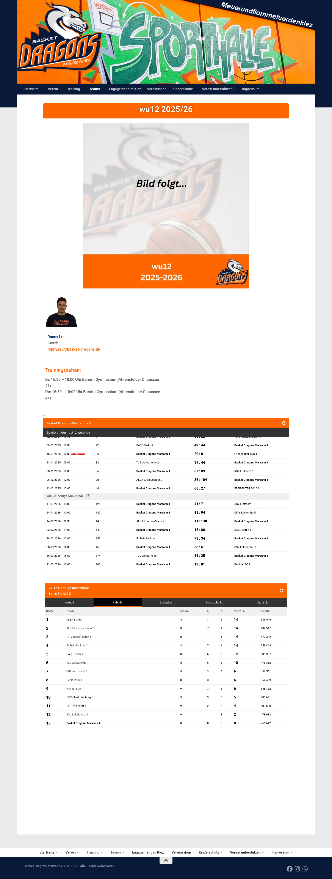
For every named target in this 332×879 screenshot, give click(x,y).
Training (73, 89)
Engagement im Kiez (125, 89)
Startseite (31, 89)
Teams (94, 89)
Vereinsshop (156, 89)
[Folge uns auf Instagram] (297, 869)
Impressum (251, 89)
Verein (53, 89)
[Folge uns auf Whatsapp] (305, 869)
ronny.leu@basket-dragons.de (73, 349)
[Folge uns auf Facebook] (290, 869)
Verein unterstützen (217, 89)
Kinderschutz (182, 89)
